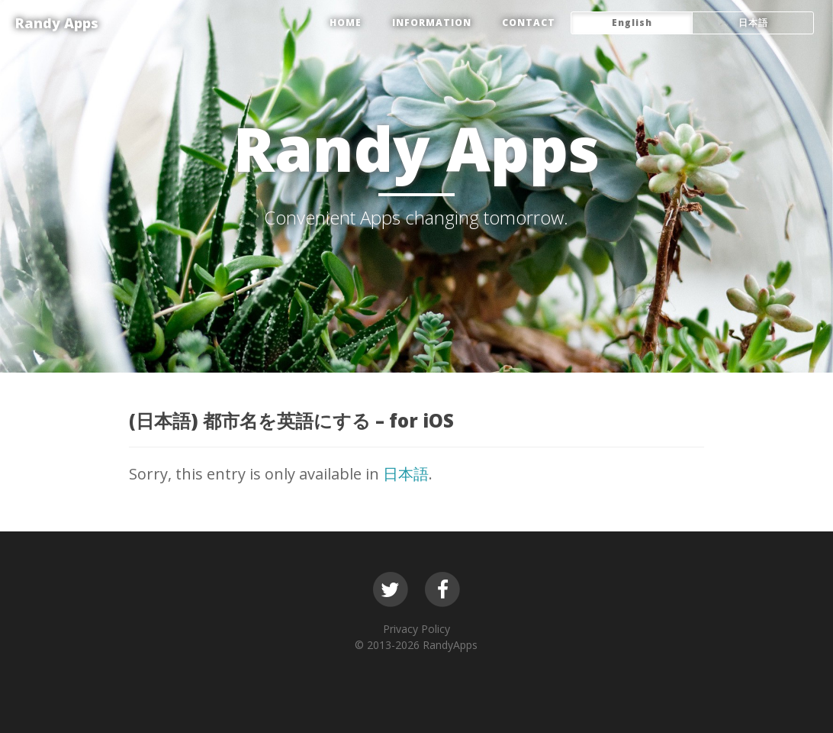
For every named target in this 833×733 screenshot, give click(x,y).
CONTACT (528, 22)
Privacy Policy (416, 629)
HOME (346, 22)
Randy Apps (56, 23)
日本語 (406, 473)
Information (431, 22)
